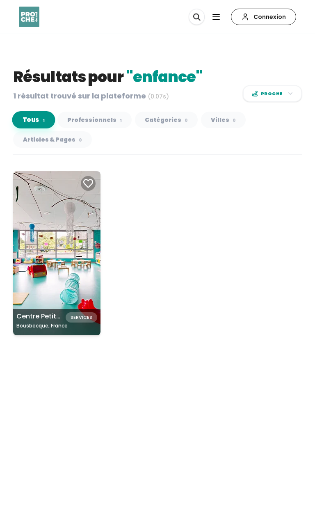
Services (81, 317)
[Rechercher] (196, 17)
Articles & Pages (52, 139)
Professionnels (94, 120)
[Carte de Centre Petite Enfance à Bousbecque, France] (56, 253)
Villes (223, 120)
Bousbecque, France (42, 325)
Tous (34, 120)
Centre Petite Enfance (52, 316)
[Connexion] (263, 17)
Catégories (166, 120)
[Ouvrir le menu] (216, 17)
